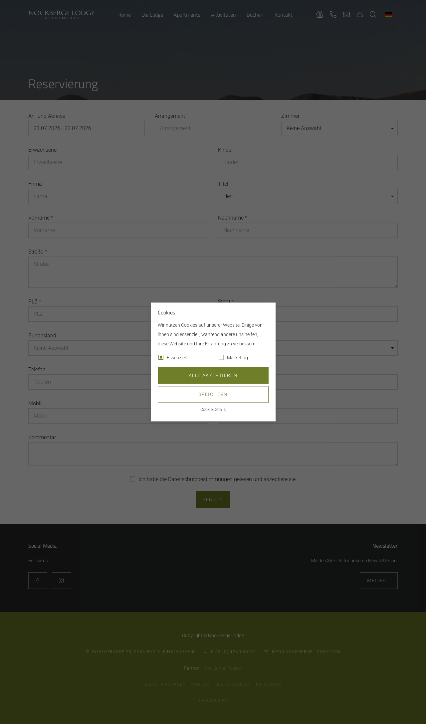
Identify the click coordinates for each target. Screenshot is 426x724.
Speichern (213, 394)
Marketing (237, 358)
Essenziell (177, 358)
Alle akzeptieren (213, 375)
